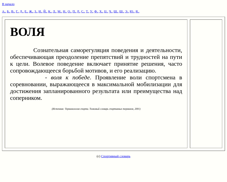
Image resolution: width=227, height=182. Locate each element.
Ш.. (116, 11)
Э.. (127, 11)
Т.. (87, 11)
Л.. (54, 11)
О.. (70, 11)
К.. (50, 11)
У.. (92, 11)
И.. (41, 11)
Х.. (101, 11)
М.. (60, 11)
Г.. (17, 11)
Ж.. (31, 11)
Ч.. (111, 11)
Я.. (137, 11)
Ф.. (96, 11)
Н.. (65, 11)
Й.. (45, 11)
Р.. (78, 11)
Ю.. (132, 11)
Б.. (8, 11)
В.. (13, 11)
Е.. (26, 11)
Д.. (22, 11)
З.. (36, 11)
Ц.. (106, 11)
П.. (74, 11)
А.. (4, 11)
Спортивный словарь (115, 156)
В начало (8, 4)
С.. (83, 11)
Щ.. (121, 11)
